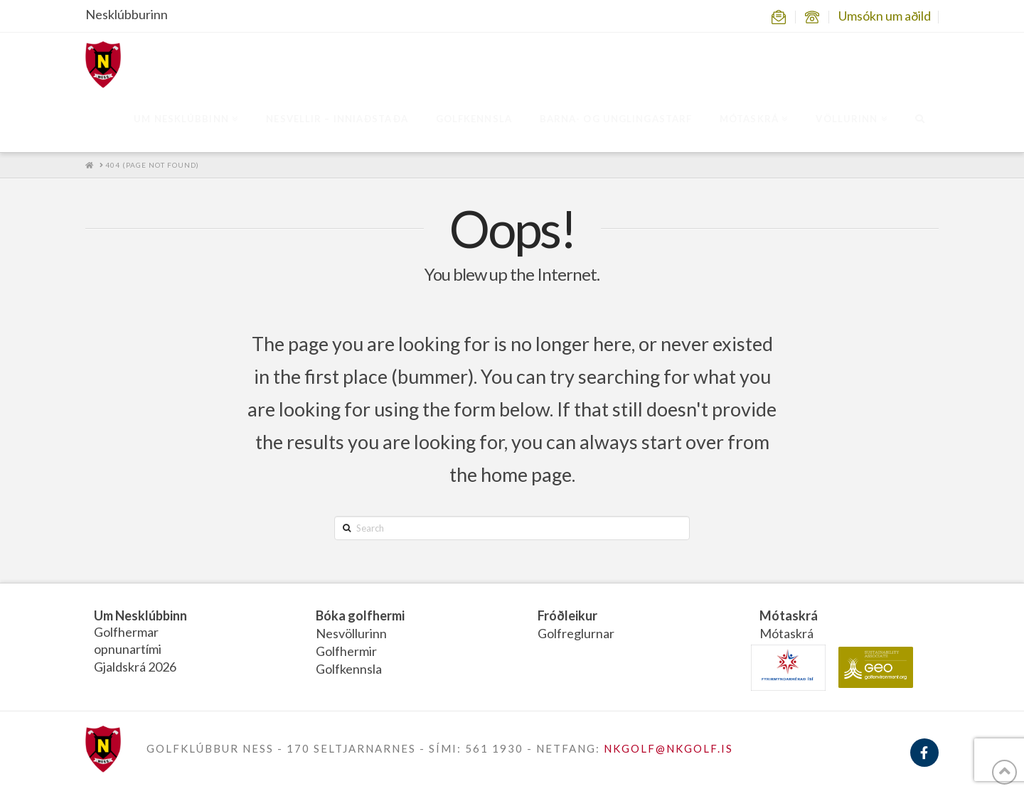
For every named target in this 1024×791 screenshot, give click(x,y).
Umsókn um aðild (884, 15)
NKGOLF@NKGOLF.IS (668, 748)
